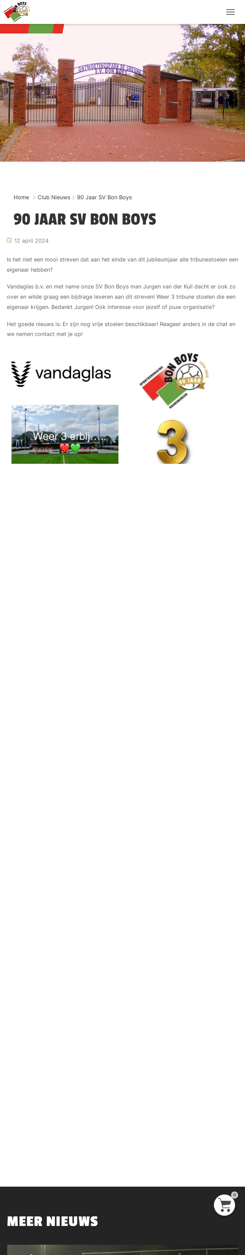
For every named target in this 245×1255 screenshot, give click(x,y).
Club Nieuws (54, 197)
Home (21, 197)
